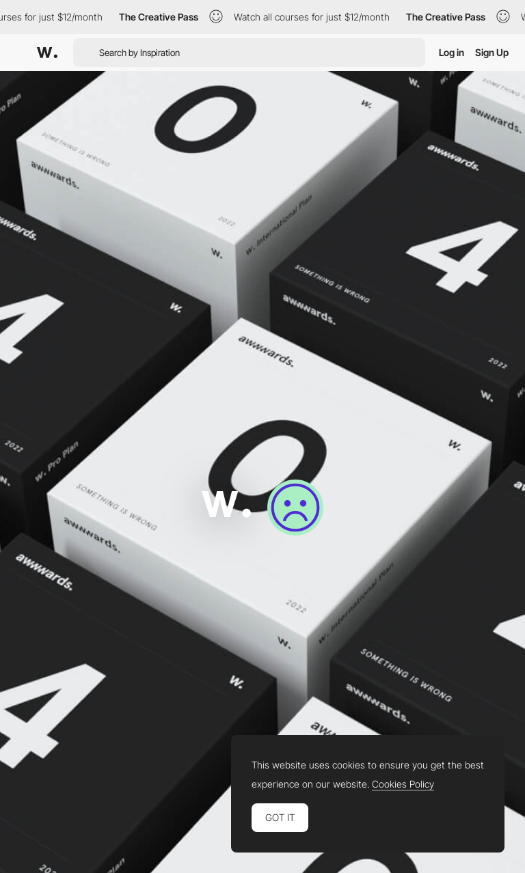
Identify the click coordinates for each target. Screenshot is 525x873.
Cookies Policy (403, 784)
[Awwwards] (47, 52)
